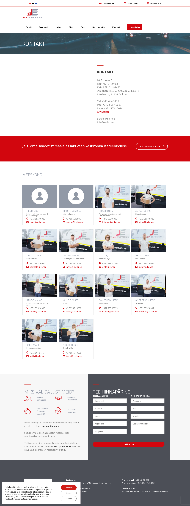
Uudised (58, 27)
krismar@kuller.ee (111, 222)
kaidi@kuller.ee (37, 356)
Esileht (29, 27)
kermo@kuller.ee (38, 266)
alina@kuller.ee (146, 222)
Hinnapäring (134, 27)
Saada (128, 444)
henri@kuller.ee (37, 222)
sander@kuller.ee (110, 311)
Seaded (68, 498)
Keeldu (68, 493)
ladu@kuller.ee (146, 266)
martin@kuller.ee (74, 222)
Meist (71, 27)
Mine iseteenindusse (152, 146)
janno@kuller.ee (74, 266)
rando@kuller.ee (38, 311)
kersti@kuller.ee (74, 356)
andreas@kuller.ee (148, 311)
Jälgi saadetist (99, 27)
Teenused (43, 27)
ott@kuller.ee (108, 266)
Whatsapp (103, 111)
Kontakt (116, 27)
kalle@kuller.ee (73, 311)
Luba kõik (69, 487)
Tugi (83, 27)
